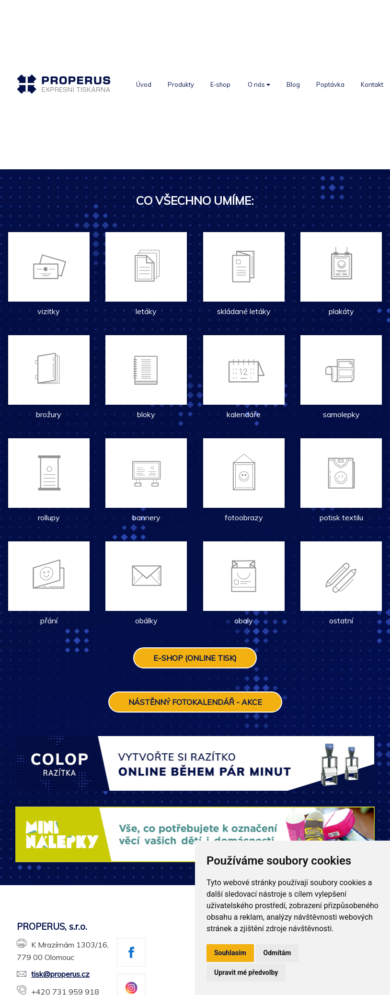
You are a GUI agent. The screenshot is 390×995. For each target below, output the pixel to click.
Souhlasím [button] (230, 953)
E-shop (220, 84)
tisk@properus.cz (53, 974)
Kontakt (372, 84)
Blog (293, 84)
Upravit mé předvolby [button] (246, 972)
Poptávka (330, 84)
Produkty (181, 84)
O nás (259, 84)
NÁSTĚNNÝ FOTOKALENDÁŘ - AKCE (195, 702)
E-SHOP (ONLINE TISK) (195, 658)
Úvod (143, 84)
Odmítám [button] (277, 953)
